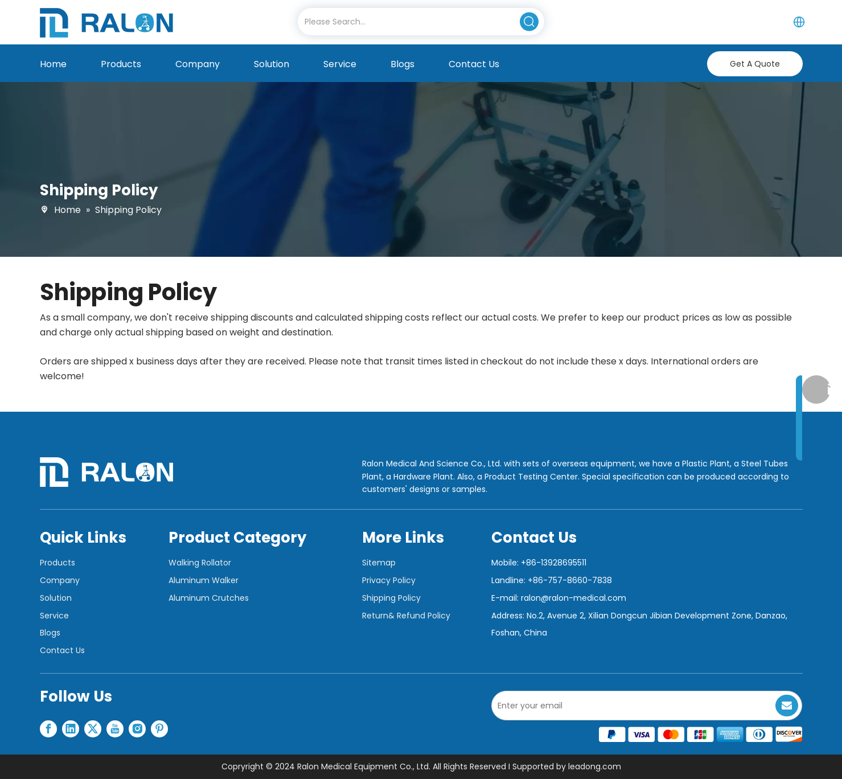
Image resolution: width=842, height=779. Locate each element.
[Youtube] (115, 728)
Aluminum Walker (204, 580)
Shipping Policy (391, 598)
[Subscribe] (786, 705)
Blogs (50, 632)
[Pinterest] (159, 728)
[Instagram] (137, 728)
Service (54, 615)
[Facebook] (48, 728)
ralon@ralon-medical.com (573, 598)
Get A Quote (755, 63)
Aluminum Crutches (209, 598)
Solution (56, 598)
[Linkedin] (70, 728)
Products (57, 562)
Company (60, 580)
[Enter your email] (631, 705)
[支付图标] (701, 734)
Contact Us (62, 650)
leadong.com (594, 766)
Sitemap (379, 562)
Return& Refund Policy (406, 615)
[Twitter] (92, 728)
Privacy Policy (389, 580)
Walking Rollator (200, 562)
